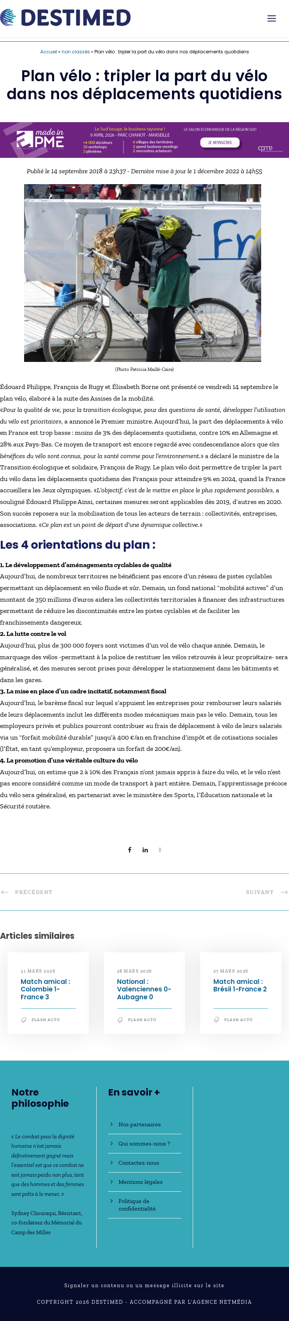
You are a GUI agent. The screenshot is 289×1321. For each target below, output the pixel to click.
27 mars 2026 (230, 971)
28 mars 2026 (134, 971)
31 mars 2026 (38, 971)
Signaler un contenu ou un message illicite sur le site (144, 1285)
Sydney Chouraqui (33, 1213)
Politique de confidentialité (137, 1204)
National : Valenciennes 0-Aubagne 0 (144, 989)
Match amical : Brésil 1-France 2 (240, 985)
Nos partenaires (140, 1124)
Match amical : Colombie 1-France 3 (45, 989)
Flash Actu (46, 1019)
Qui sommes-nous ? (144, 1143)
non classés (76, 51)
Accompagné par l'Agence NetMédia (191, 1302)
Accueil (48, 51)
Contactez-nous (139, 1162)
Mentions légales (141, 1181)
